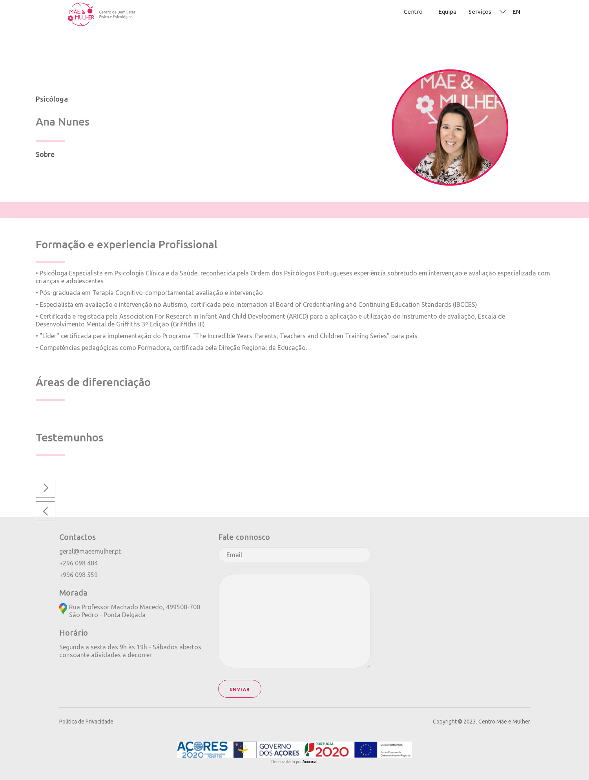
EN (516, 11)
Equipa (447, 11)
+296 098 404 (78, 563)
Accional (310, 762)
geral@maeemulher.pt (90, 551)
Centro (413, 11)
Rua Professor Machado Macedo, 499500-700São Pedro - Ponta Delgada (134, 610)
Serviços (480, 11)
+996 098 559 (78, 574)
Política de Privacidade (86, 721)
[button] (45, 511)
